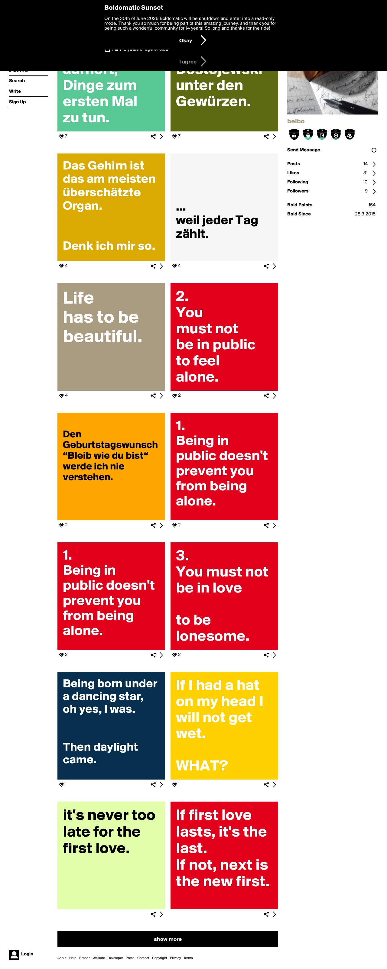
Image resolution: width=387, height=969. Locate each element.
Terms (188, 958)
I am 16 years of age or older (141, 49)
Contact (143, 958)
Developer (115, 958)
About (62, 958)
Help (72, 958)
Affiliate (99, 958)
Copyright (159, 958)
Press (130, 958)
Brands (84, 958)
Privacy (175, 958)
